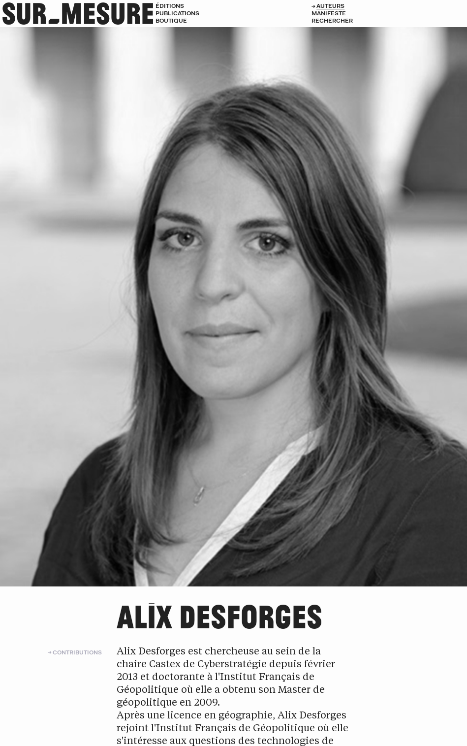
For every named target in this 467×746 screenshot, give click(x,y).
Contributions (77, 652)
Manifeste (328, 13)
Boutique (171, 20)
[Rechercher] (389, 20)
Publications (177, 13)
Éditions (170, 5)
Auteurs (330, 5)
